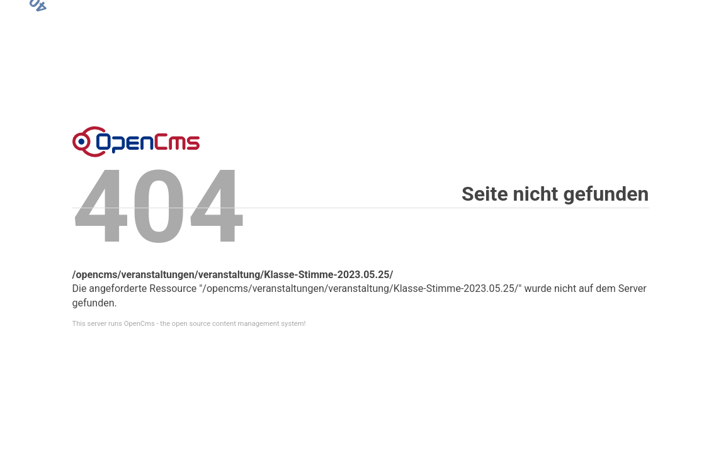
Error (136, 141)
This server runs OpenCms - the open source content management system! (189, 323)
